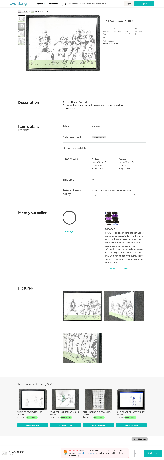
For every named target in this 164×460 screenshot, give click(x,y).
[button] (40, 3)
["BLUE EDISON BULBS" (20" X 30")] (131, 399)
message (117, 195)
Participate (54, 3)
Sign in (129, 4)
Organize (40, 3)
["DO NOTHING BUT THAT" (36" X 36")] (65, 399)
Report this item (139, 439)
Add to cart (153, 453)
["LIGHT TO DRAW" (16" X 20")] (32, 399)
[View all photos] (63, 52)
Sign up (144, 4)
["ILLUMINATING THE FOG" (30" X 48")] (98, 399)
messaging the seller (85, 453)
